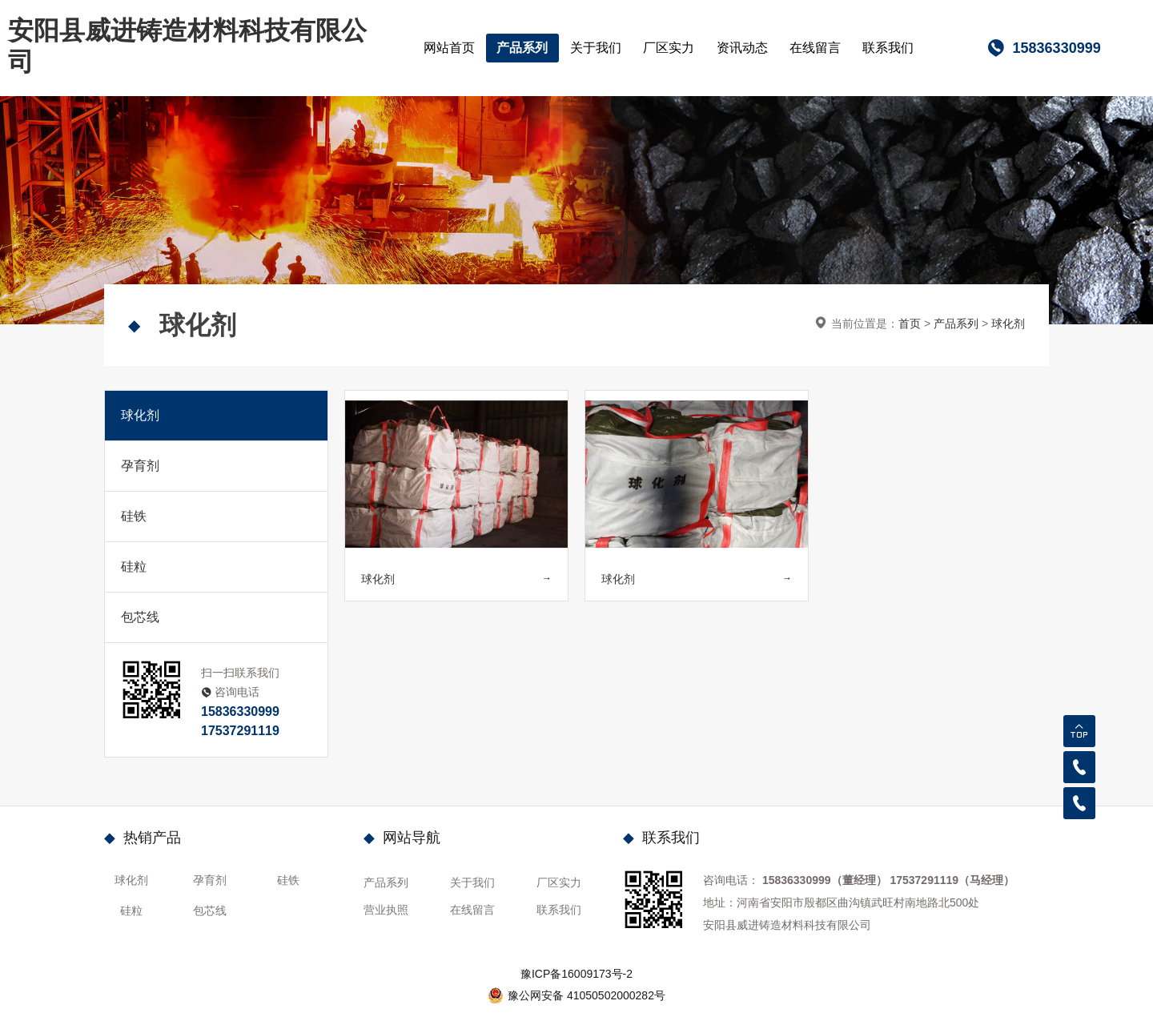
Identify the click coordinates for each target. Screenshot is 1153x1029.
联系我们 (888, 47)
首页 (909, 323)
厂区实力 (668, 47)
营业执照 (386, 909)
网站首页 (449, 47)
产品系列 (522, 47)
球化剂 (1008, 323)
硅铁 (134, 516)
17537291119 (240, 731)
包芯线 (140, 617)
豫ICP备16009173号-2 (576, 973)
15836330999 (240, 711)
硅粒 (134, 566)
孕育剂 (140, 465)
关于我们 (595, 47)
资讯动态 (742, 47)
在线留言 (815, 47)
